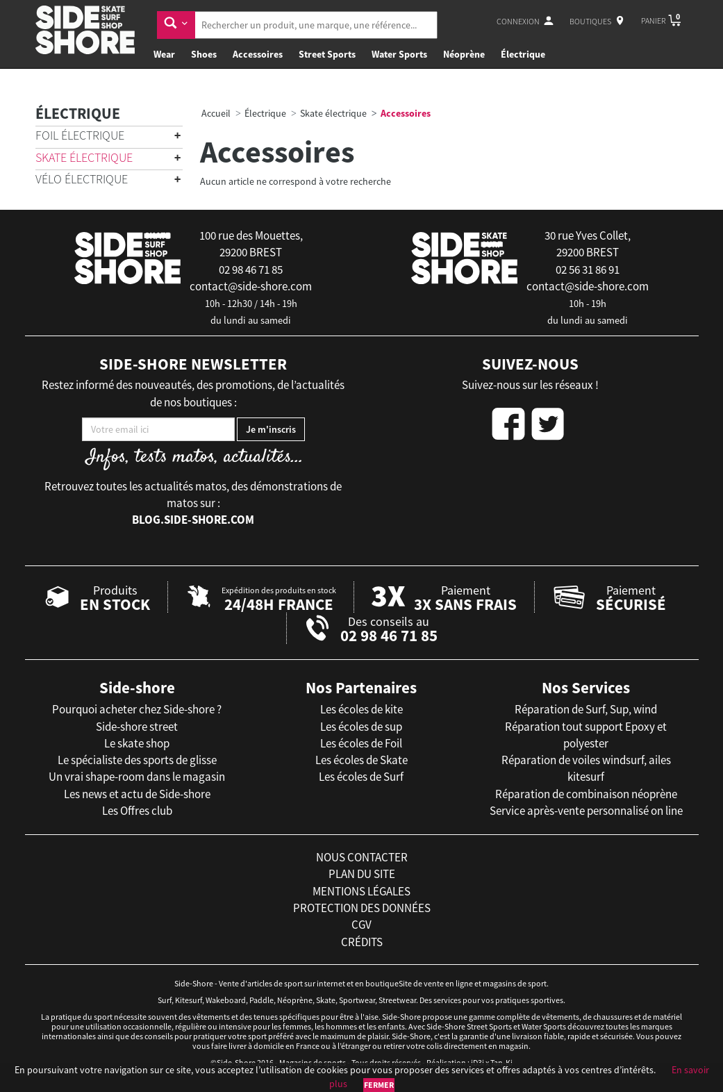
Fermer (379, 1084)
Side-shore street (137, 726)
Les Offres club (137, 810)
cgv (361, 924)
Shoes (204, 54)
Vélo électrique (81, 179)
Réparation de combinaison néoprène (586, 794)
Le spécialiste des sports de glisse (137, 760)
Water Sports (399, 54)
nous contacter (362, 857)
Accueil (216, 113)
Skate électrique (84, 157)
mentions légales (361, 891)
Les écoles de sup (361, 726)
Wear (164, 54)
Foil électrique (79, 135)
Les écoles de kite (361, 709)
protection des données (362, 908)
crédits (362, 942)
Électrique (523, 54)
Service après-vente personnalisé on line (586, 810)
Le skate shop (136, 743)
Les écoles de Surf (361, 776)
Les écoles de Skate (361, 760)
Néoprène (464, 54)
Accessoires (258, 54)
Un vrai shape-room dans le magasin (137, 776)
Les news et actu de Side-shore (137, 794)
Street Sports (327, 54)
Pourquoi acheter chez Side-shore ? (137, 709)
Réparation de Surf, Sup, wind (586, 709)
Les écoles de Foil (361, 743)
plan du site (362, 874)
